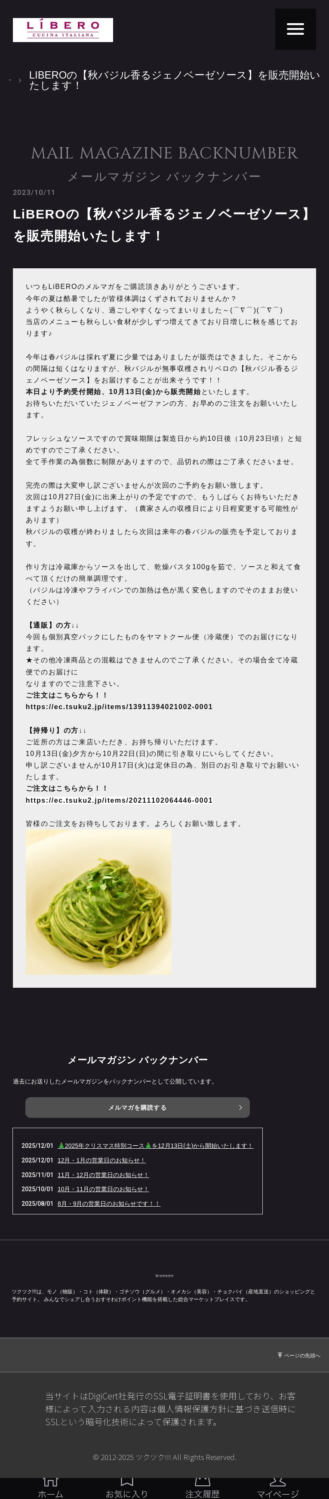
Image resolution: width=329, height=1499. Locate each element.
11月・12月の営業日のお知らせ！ (103, 1174)
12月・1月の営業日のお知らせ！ (102, 1160)
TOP (19, 80)
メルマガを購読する (137, 1107)
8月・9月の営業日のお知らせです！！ (109, 1203)
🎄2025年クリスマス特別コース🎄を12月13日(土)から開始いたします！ (156, 1145)
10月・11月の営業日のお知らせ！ (103, 1189)
